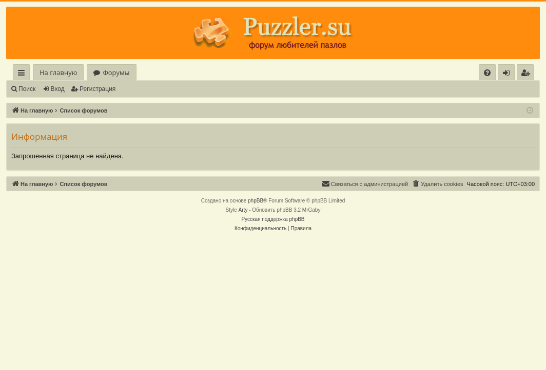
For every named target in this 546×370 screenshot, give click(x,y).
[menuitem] (487, 73)
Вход (58, 88)
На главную (58, 72)
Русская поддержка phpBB (272, 219)
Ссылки (23, 74)
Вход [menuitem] (508, 74)
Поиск (26, 88)
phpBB (255, 200)
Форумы (116, 72)
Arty (243, 210)
